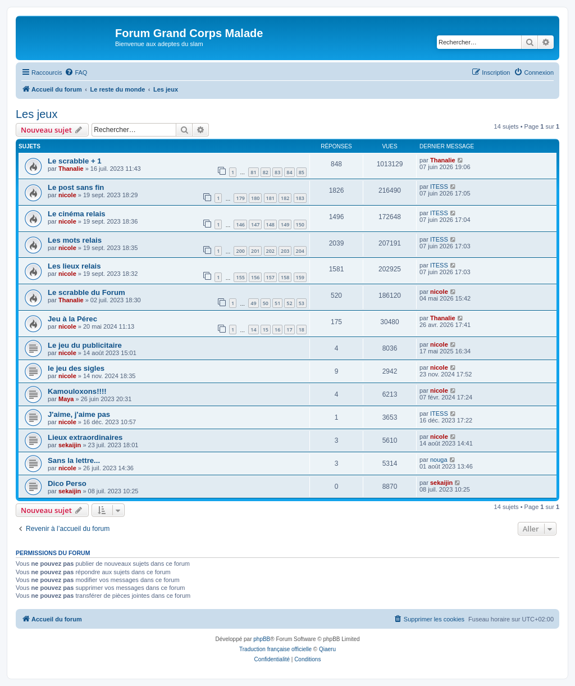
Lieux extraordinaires (85, 437)
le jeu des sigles (76, 368)
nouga (439, 459)
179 (240, 198)
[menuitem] (76, 72)
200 (240, 251)
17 (289, 329)
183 (300, 198)
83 (277, 172)
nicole (67, 195)
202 (270, 251)
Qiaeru (327, 649)
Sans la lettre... (74, 460)
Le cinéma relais (77, 214)
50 (265, 303)
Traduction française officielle (275, 649)
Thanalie (71, 168)
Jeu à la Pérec (72, 319)
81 (253, 172)
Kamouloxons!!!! (77, 391)
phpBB (261, 639)
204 (300, 251)
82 (265, 172)
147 (255, 224)
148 (270, 224)
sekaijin (69, 445)
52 (289, 303)
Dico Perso (67, 483)
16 (277, 329)
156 (255, 277)
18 (301, 329)
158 (285, 277)
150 (300, 224)
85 (301, 172)
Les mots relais (75, 240)
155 (240, 277)
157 (270, 277)
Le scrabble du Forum (86, 292)
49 (253, 303)
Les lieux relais (74, 266)
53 (301, 303)
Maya (66, 399)
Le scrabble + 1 (75, 161)
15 (265, 329)
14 (253, 329)
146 (240, 224)
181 (270, 198)
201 (255, 251)
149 (285, 224)
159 (300, 277)
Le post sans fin (76, 187)
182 (285, 198)
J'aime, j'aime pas (79, 414)
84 (289, 172)
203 (285, 251)
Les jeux (37, 114)
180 (255, 198)
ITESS (439, 186)
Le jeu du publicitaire (85, 345)
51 (277, 303)
